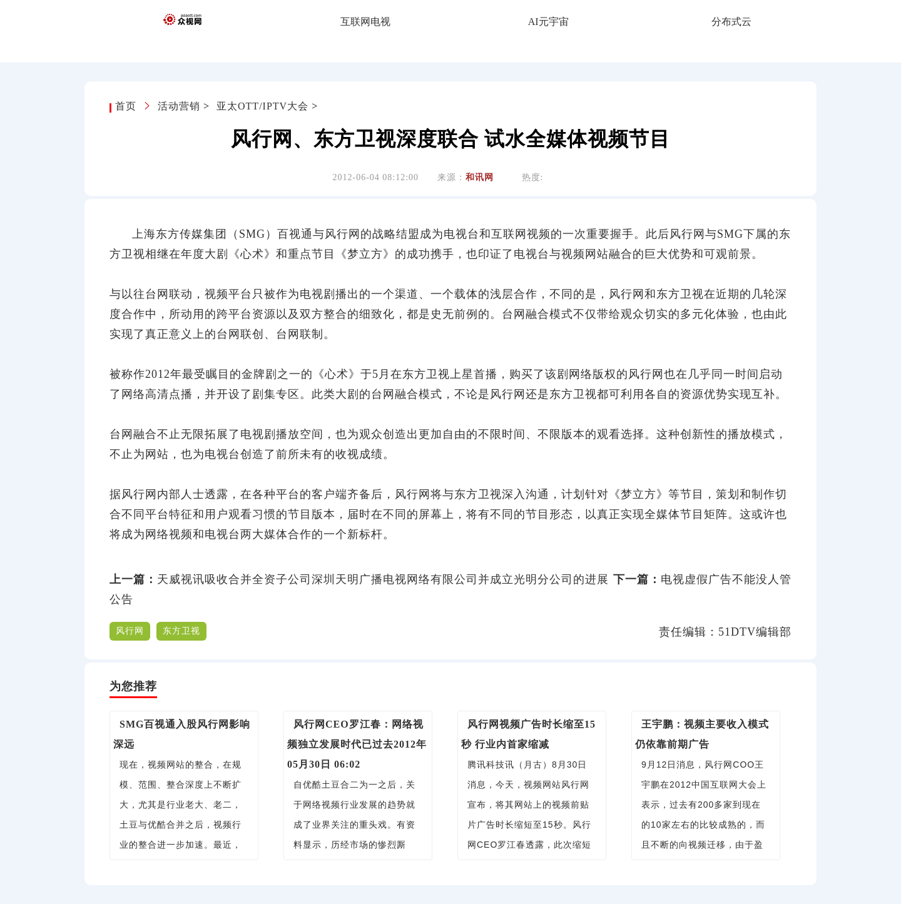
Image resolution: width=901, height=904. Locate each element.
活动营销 (179, 106)
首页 (127, 106)
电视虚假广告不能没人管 (726, 579)
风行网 (130, 631)
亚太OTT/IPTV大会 (262, 106)
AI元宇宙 (548, 21)
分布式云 (731, 21)
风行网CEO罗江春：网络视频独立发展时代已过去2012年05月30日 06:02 (357, 744)
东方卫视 (181, 631)
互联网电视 (365, 21)
